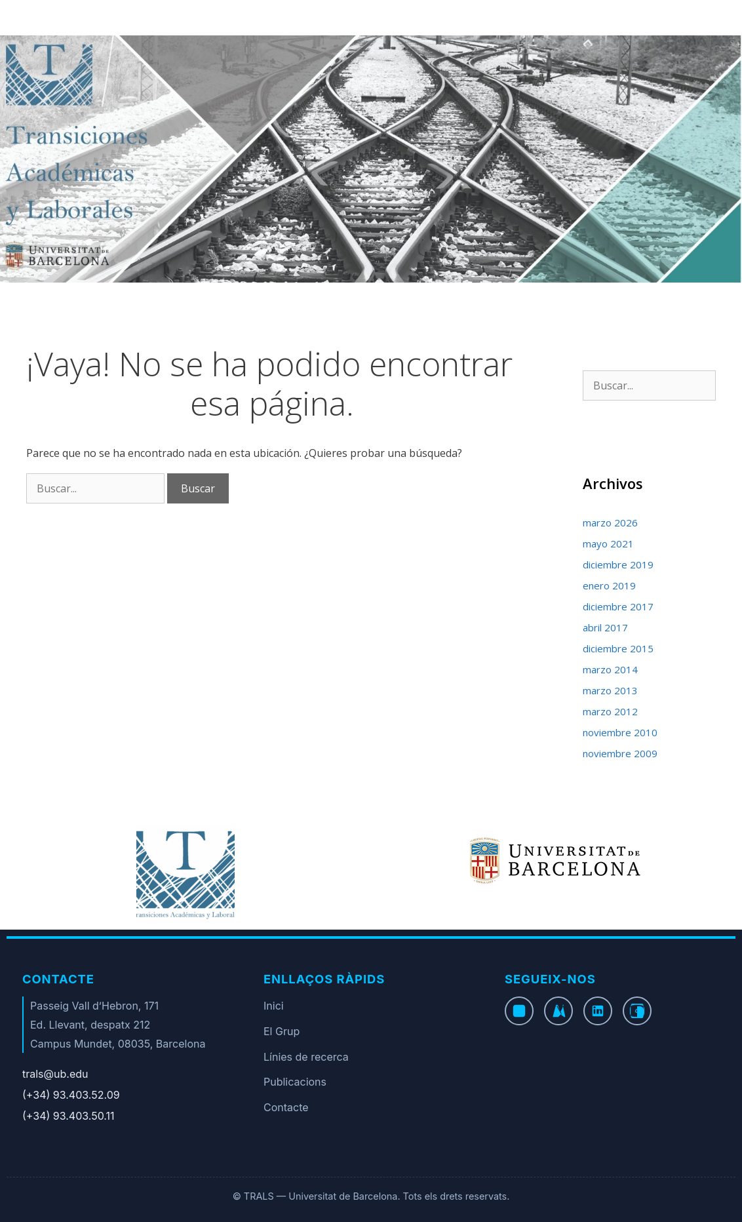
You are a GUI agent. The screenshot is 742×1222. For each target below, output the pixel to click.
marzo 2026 (610, 522)
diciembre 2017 (618, 606)
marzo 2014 (610, 669)
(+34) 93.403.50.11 (68, 1115)
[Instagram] (637, 1010)
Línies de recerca (306, 1056)
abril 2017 (605, 627)
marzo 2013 (610, 690)
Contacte (286, 1107)
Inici (274, 1005)
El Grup (282, 1031)
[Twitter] (558, 1010)
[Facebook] (519, 1010)
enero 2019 (609, 585)
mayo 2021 (608, 543)
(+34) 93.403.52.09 (71, 1094)
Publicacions (295, 1081)
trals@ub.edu (55, 1073)
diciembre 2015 (618, 648)
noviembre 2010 (620, 732)
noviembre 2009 (620, 753)
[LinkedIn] (597, 1010)
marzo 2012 (610, 711)
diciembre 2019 (618, 564)
